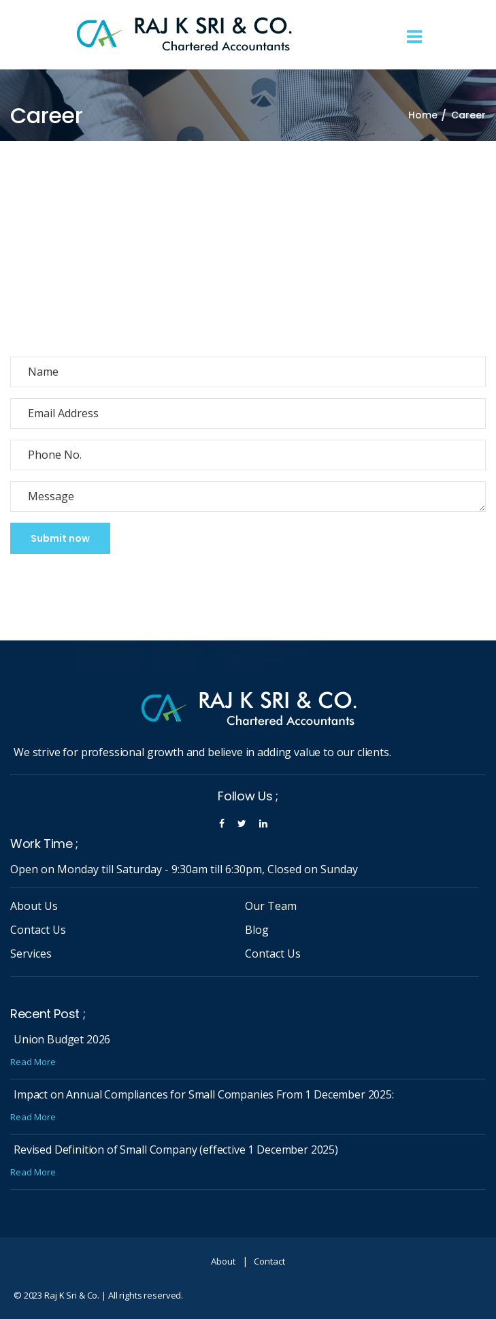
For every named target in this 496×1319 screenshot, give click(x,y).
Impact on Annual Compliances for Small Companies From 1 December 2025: (204, 1094)
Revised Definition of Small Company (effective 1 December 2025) (176, 1149)
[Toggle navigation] (414, 37)
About (223, 1261)
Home (422, 115)
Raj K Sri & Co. (71, 1295)
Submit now (60, 538)
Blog (257, 929)
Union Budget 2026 (62, 1039)
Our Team (271, 905)
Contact (269, 1261)
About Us (34, 905)
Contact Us (38, 929)
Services (31, 953)
